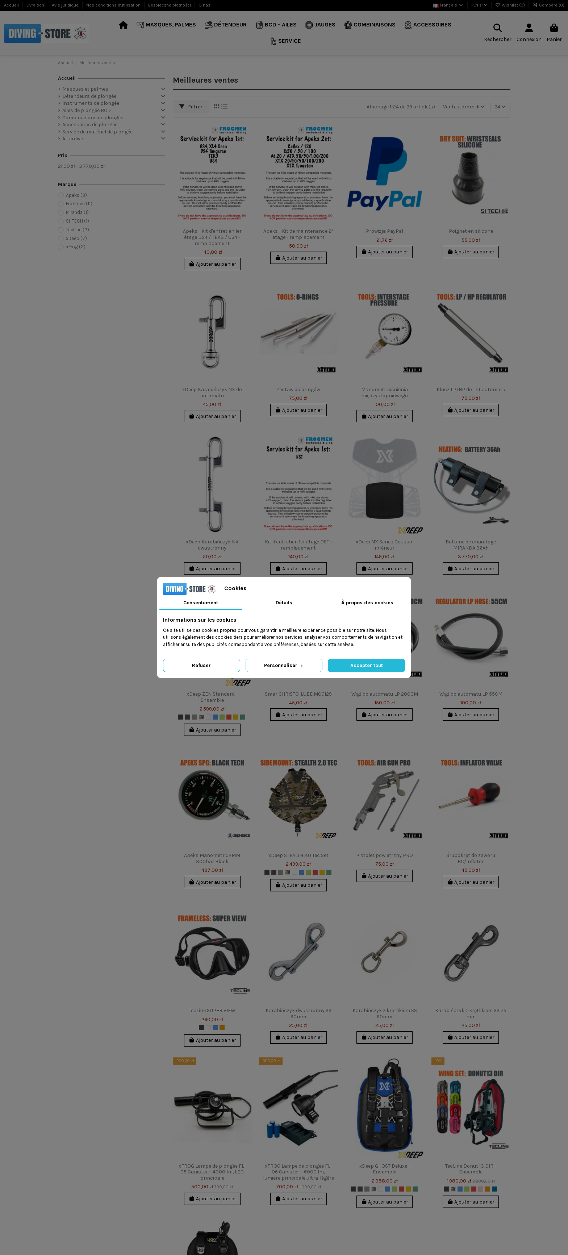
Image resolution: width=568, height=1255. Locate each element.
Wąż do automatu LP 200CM (384, 694)
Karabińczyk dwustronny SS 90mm (298, 1013)
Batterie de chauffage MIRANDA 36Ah (471, 545)
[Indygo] (494, 1189)
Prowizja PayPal (384, 231)
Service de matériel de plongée (97, 132)
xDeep (76, 238)
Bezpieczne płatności (170, 5)
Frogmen (79, 203)
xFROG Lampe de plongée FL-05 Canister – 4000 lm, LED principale (212, 1172)
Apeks (76, 195)
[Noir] (180, 717)
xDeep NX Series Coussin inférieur (385, 545)
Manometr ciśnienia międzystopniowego (384, 392)
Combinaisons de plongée (92, 118)
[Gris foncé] (187, 717)
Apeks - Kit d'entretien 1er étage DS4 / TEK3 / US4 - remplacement (212, 237)
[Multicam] (201, 717)
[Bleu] (215, 717)
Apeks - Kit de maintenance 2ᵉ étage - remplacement (298, 234)
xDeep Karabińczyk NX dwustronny (212, 545)
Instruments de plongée (90, 103)
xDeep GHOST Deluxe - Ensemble (384, 1169)
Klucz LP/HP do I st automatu (471, 389)
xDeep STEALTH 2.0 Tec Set (298, 855)
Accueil (12, 5)
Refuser (201, 665)
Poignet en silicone (471, 231)
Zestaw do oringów (298, 389)
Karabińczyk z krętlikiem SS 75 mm (470, 1013)
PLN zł (479, 5)
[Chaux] (222, 717)
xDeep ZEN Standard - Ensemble (212, 697)
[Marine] (242, 717)
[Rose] (480, 1189)
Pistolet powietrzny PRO (384, 855)
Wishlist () (510, 5)
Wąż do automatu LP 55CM (470, 694)
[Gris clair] (194, 717)
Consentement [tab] (200, 603)
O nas (204, 5)
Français (448, 5)
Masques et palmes (85, 89)
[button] (166, 25)
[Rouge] (228, 717)
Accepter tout (366, 665)
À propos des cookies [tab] (367, 603)
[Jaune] (235, 717)
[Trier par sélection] (464, 107)
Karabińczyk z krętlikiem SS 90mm (384, 1013)
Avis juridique (66, 5)
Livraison (35, 5)
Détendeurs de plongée (89, 96)
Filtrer (190, 107)
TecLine (77, 229)
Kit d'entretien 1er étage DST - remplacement (298, 545)
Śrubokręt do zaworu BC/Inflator (470, 858)
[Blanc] (208, 717)
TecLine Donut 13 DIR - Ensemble (470, 1169)
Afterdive (72, 139)
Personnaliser (284, 665)
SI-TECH (77, 221)
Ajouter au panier (212, 264)
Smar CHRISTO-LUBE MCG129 (298, 694)
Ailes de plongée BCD (86, 110)
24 (500, 107)
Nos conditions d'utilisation (114, 5)
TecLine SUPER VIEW (212, 1010)
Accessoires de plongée (89, 124)
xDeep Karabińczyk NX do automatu (212, 392)
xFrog (75, 246)
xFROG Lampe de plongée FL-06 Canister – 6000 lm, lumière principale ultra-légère (298, 1172)
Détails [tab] (284, 603)
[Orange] (222, 1027)
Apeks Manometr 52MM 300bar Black (212, 858)
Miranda (77, 212)
